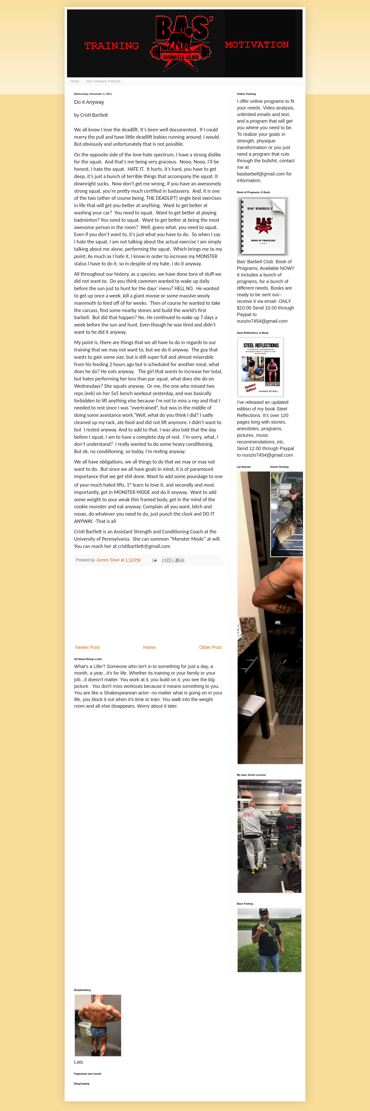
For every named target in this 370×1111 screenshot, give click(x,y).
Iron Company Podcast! (103, 81)
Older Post (210, 647)
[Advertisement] (148, 605)
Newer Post (87, 647)
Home (74, 81)
